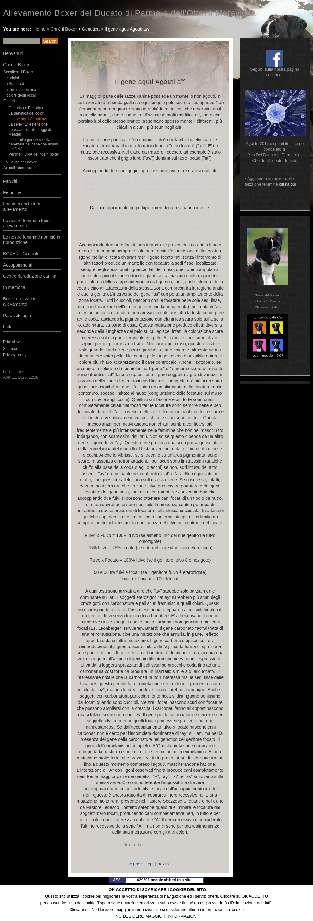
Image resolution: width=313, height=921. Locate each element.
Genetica (91, 29)
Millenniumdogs (159, 844)
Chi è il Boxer (64, 29)
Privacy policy (14, 355)
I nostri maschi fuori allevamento (22, 206)
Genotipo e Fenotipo (26, 108)
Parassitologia (17, 315)
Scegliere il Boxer (18, 72)
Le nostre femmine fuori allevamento (26, 223)
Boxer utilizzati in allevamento (19, 301)
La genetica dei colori (26, 113)
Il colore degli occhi (19, 95)
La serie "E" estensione (28, 124)
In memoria (14, 287)
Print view (11, 342)
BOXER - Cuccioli (20, 253)
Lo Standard (13, 83)
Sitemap (10, 348)
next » (163, 863)
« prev (135, 863)
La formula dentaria (19, 89)
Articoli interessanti (19, 168)
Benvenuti (13, 53)
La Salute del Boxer (20, 162)
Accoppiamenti (17, 265)
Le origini (11, 78)
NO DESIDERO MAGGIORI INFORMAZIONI (156, 916)
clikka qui (287, 184)
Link (7, 326)
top (149, 863)
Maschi (10, 181)
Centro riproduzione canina (29, 276)
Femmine (12, 192)
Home (39, 29)
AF (116, 880)
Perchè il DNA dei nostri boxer (34, 154)
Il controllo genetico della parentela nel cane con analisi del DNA (34, 144)
